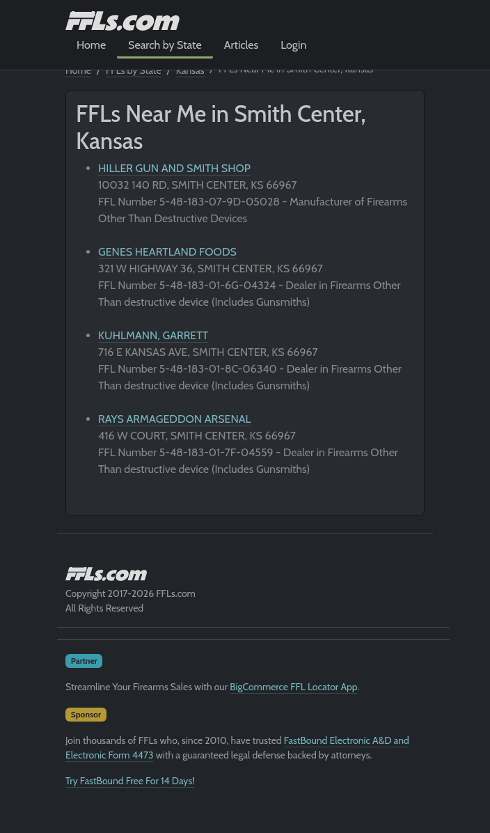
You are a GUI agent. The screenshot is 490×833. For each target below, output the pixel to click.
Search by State (165, 45)
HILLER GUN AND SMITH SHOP (174, 168)
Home (91, 45)
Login (293, 45)
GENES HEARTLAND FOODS (167, 251)
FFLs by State (133, 70)
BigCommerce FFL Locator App (293, 686)
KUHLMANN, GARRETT (153, 335)
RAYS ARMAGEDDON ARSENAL (174, 419)
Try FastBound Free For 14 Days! (130, 780)
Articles (241, 45)
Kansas (190, 70)
